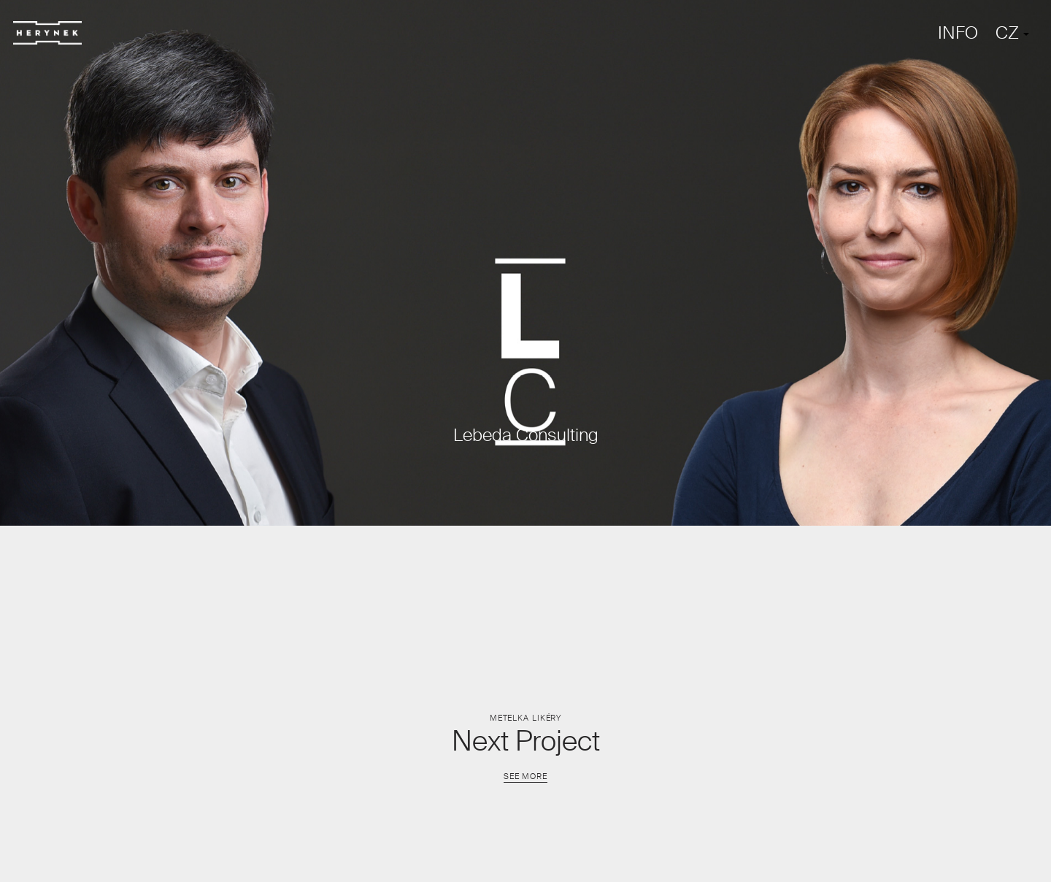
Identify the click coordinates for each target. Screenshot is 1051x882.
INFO (958, 32)
